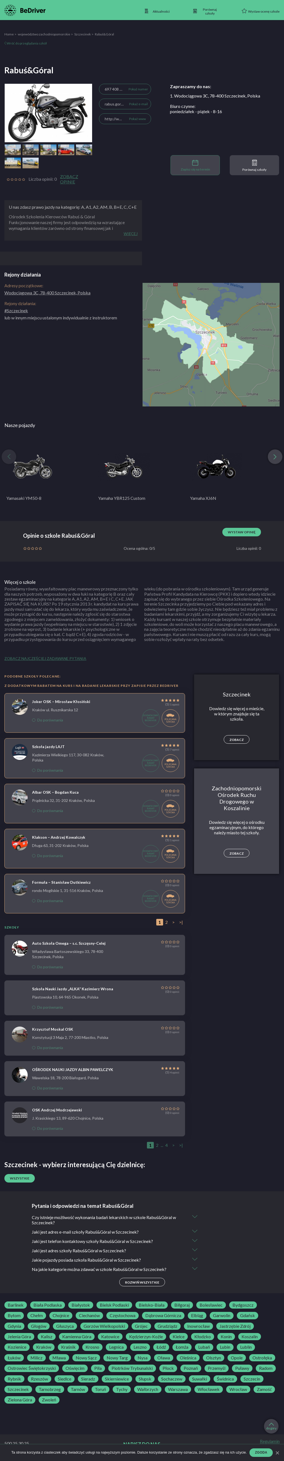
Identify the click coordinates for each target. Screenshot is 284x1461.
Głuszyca (65, 1326)
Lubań (204, 1347)
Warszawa (178, 1389)
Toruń (100, 1389)
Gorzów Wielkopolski (104, 1326)
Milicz (36, 1357)
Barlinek (16, 1305)
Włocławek (209, 1389)
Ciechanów (89, 1315)
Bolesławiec (211, 1305)
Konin (226, 1336)
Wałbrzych (147, 1389)
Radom (265, 1368)
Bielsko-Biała (151, 1305)
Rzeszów (39, 1378)
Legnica (116, 1347)
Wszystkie (19, 1178)
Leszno (140, 1347)
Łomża (182, 1347)
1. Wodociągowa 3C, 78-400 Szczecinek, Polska (215, 95)
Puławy (242, 1368)
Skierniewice (117, 1378)
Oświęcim (75, 1368)
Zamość (264, 1389)
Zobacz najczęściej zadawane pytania (45, 658)
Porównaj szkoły (254, 166)
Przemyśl (216, 1368)
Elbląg (197, 1315)
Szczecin (252, 1378)
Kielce (178, 1336)
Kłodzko (202, 1336)
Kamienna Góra (76, 1336)
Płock (168, 1368)
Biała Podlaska (47, 1305)
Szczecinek (82, 34)
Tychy (121, 1389)
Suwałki (199, 1378)
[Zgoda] (277, 1453)
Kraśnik (68, 1347)
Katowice (110, 1336)
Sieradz (88, 1378)
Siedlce (64, 1378)
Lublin (246, 1347)
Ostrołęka (262, 1357)
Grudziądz (167, 1326)
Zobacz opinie (69, 179)
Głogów (38, 1326)
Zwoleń (49, 1399)
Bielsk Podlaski (114, 1305)
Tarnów (78, 1389)
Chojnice (61, 1315)
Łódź (161, 1347)
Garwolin (221, 1315)
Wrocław (238, 1389)
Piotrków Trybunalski (132, 1368)
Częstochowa (122, 1315)
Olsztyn (213, 1357)
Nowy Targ (117, 1357)
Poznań (191, 1368)
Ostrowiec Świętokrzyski (32, 1368)
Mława (59, 1357)
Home (9, 34)
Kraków (43, 1347)
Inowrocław (198, 1326)
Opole (237, 1357)
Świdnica (225, 1378)
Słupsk (145, 1378)
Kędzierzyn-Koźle (146, 1336)
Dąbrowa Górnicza (163, 1315)
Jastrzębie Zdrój (235, 1326)
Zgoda (261, 1452)
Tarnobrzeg (50, 1389)
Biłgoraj (182, 1305)
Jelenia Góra (19, 1336)
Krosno (92, 1347)
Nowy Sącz (86, 1357)
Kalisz (46, 1336)
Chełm (36, 1315)
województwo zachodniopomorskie (44, 34)
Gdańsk (247, 1315)
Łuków (14, 1357)
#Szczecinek (16, 310)
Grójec (141, 1326)
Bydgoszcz (243, 1305)
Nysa (142, 1357)
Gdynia (14, 1326)
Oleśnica (188, 1357)
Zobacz (236, 740)
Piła (98, 1368)
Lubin (225, 1347)
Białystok (81, 1305)
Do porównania (47, 720)
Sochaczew (171, 1378)
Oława (163, 1357)
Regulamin (270, 1441)
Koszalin (250, 1336)
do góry (271, 1426)
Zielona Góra (20, 1399)
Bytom (14, 1315)
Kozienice (17, 1347)
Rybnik (14, 1378)
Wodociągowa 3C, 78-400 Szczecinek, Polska (47, 292)
